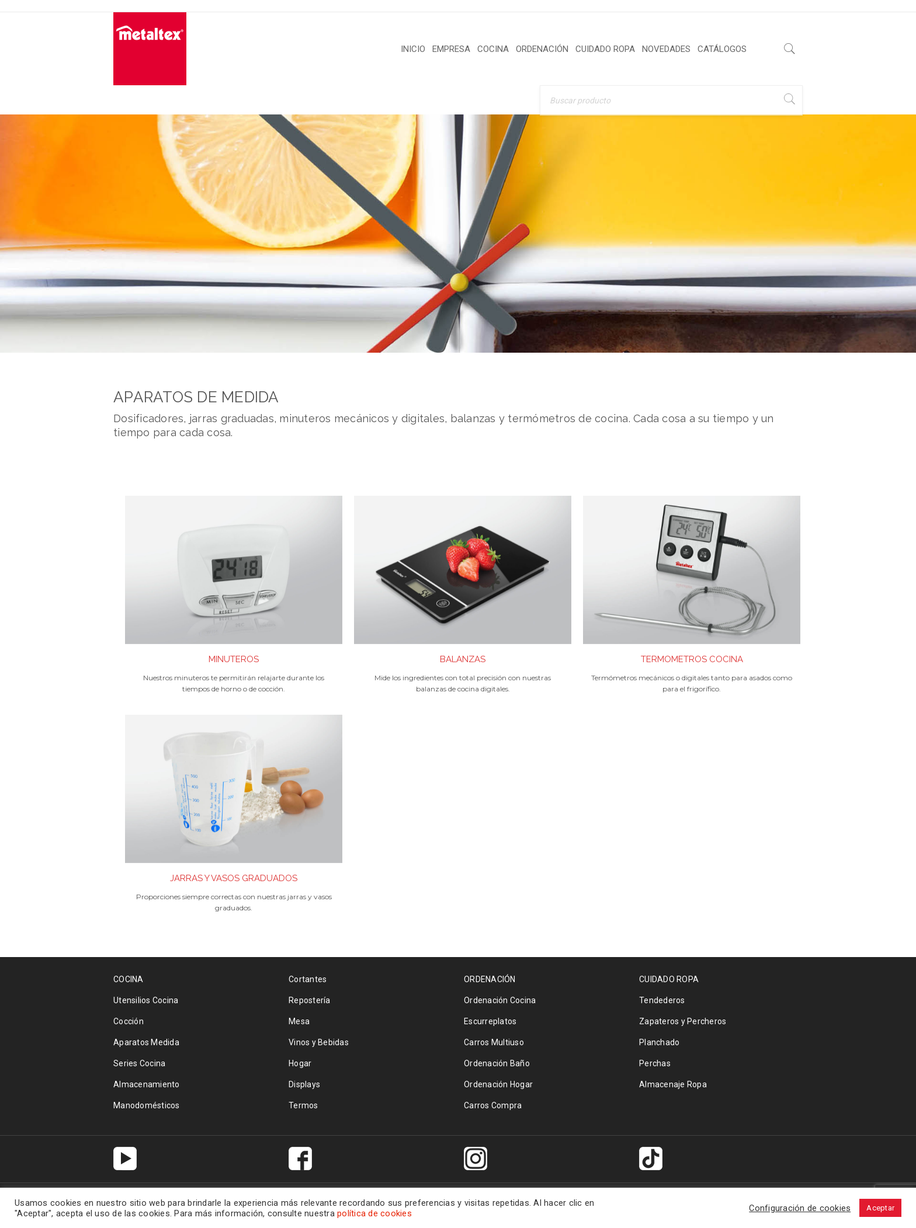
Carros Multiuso (494, 1042)
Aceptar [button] (880, 1207)
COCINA (128, 979)
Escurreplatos (490, 1021)
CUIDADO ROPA (669, 979)
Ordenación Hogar (498, 1084)
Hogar (300, 1063)
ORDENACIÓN (490, 979)
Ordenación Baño (497, 1063)
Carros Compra (493, 1105)
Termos (303, 1105)
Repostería (310, 1000)
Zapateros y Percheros (682, 1021)
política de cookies (374, 1213)
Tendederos (662, 1000)
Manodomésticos (146, 1105)
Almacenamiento (146, 1084)
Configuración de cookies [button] (800, 1208)
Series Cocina (139, 1063)
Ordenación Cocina (500, 1000)
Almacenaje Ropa (673, 1084)
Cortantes (308, 979)
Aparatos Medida (146, 1042)
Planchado (659, 1042)
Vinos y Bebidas (319, 1042)
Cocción (128, 1021)
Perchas (655, 1063)
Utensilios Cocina (145, 1000)
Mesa (299, 1021)
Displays (304, 1084)
